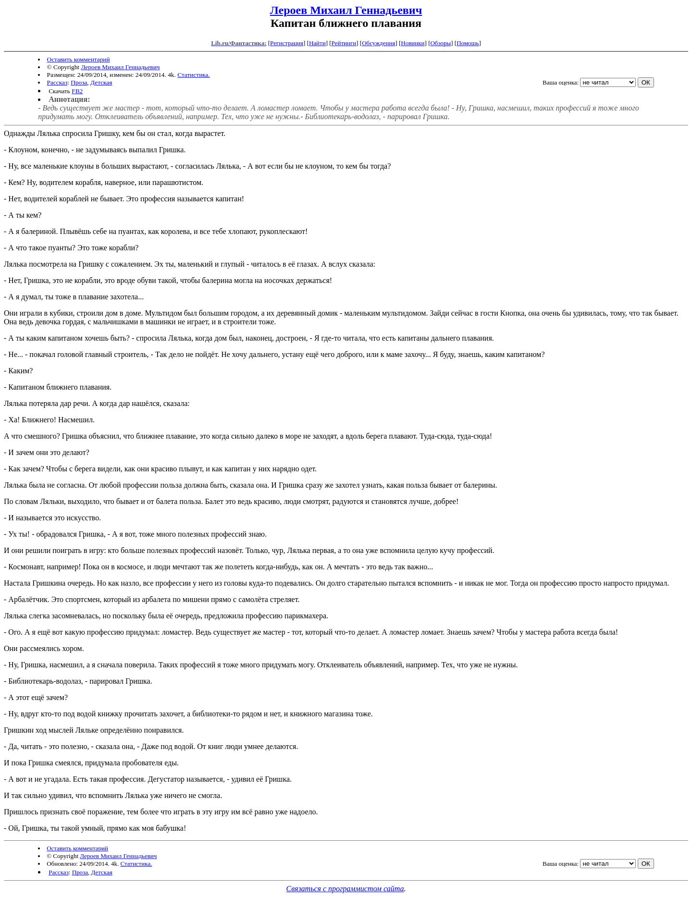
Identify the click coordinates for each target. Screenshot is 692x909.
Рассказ (57, 82)
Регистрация (286, 43)
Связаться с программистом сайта (345, 888)
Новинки (412, 43)
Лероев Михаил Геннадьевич (346, 10)
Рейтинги (344, 43)
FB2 (77, 91)
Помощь (468, 43)
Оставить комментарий (78, 59)
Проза (79, 82)
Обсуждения (378, 43)
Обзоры (440, 43)
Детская (101, 82)
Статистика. (193, 74)
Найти (317, 43)
